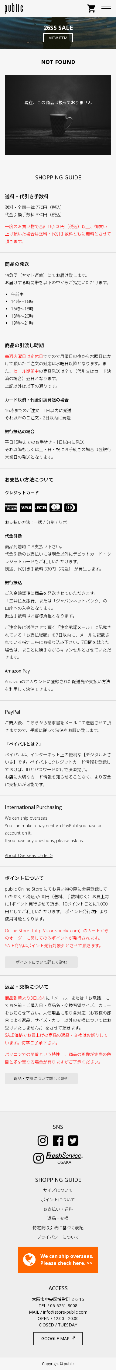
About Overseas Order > (29, 855)
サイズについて (58, 1190)
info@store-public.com (65, 1312)
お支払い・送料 (58, 1209)
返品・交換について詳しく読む (41, 1078)
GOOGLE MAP (58, 1338)
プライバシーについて (58, 1237)
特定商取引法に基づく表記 (58, 1228)
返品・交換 (58, 1218)
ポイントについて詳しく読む (41, 962)
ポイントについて (58, 1199)
